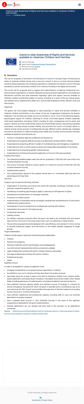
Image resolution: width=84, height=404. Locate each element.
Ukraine (37, 66)
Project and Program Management (43, 64)
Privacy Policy (46, 400)
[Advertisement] (42, 34)
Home (8, 15)
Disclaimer (36, 400)
